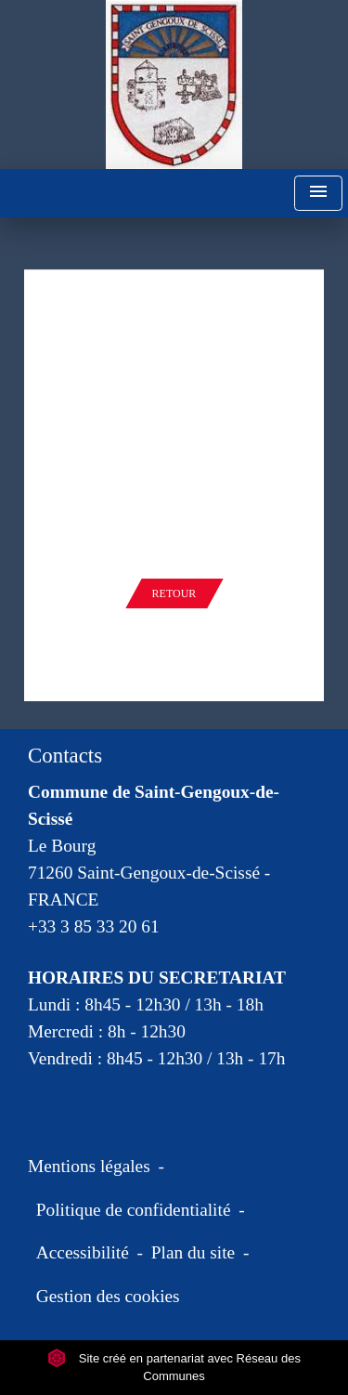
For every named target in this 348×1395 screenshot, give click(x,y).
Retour (174, 593)
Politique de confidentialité (133, 1209)
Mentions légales (89, 1166)
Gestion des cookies (108, 1296)
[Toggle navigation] (318, 194)
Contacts (65, 755)
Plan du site (193, 1252)
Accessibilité (82, 1252)
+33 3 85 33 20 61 (94, 926)
